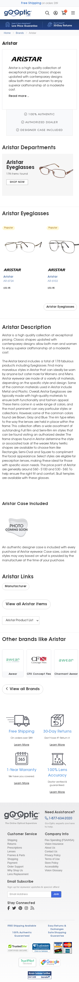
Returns (11, 843)
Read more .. (19, 96)
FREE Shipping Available (22, 926)
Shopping (12, 859)
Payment (12, 862)
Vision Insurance (54, 843)
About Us (50, 847)
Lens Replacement (17, 874)
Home (7, 33)
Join (56, 894)
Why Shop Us (15, 870)
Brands (20, 33)
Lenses (11, 851)
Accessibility (52, 866)
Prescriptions (14, 847)
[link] (41, 948)
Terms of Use (52, 859)
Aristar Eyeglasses (60, 307)
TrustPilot (27, 962)
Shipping (12, 840)
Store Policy (51, 862)
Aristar (32, 33)
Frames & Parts (16, 855)
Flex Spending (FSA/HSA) (59, 840)
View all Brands (23, 689)
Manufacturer (16, 586)
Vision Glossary (53, 870)
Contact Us (51, 851)
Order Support (15, 866)
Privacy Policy (53, 855)
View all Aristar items (26, 604)
